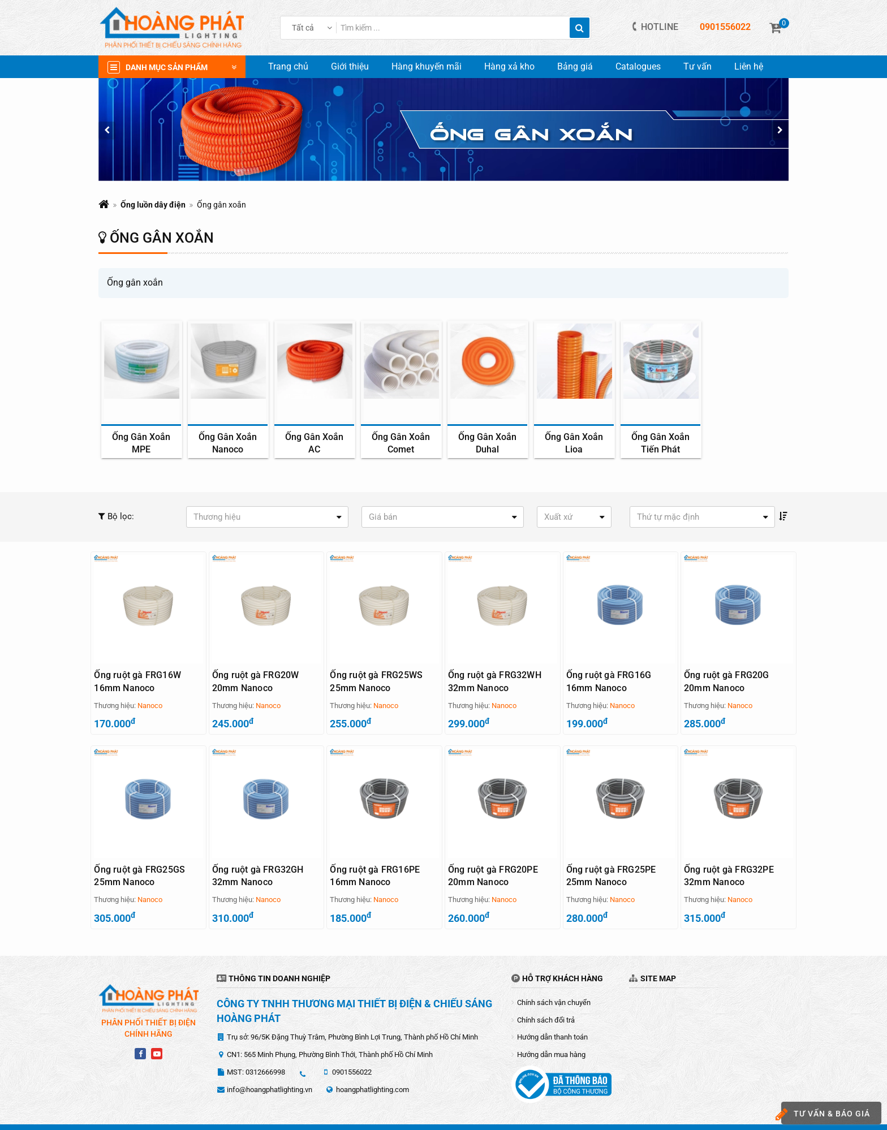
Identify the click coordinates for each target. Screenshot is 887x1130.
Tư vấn (697, 66)
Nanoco (149, 705)
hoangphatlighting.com (372, 1072)
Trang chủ (288, 66)
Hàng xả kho (509, 66)
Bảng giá (575, 66)
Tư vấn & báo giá (825, 1114)
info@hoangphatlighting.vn (269, 1072)
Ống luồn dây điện (153, 204)
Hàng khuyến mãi (426, 66)
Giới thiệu (350, 66)
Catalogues (638, 66)
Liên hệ (748, 66)
